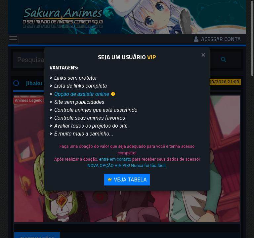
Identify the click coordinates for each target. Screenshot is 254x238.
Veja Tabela (127, 180)
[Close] (203, 55)
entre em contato (115, 159)
